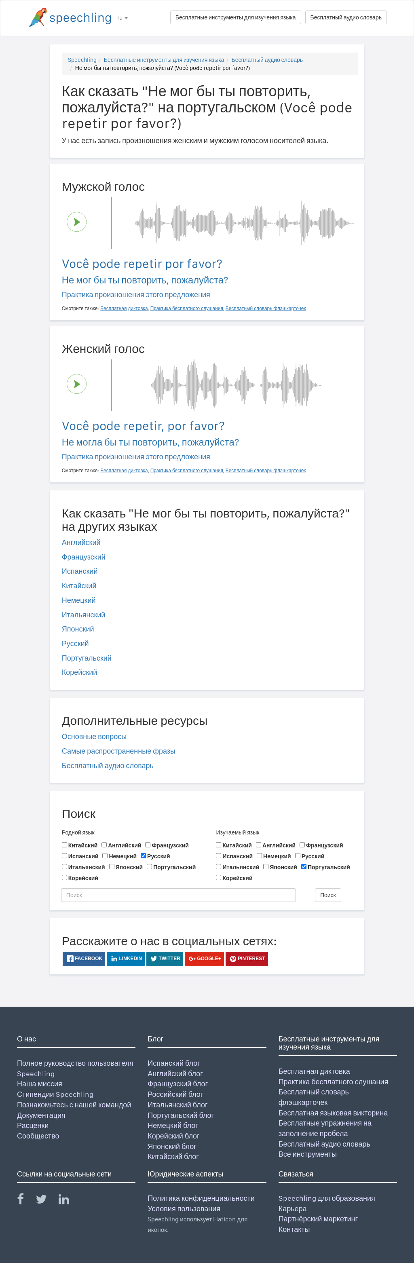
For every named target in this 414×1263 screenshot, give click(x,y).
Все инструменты (308, 1154)
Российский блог (175, 1094)
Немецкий (79, 600)
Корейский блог (173, 1136)
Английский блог (175, 1073)
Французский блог (178, 1083)
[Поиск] (178, 895)
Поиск (328, 895)
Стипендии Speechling (55, 1094)
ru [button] (122, 18)
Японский (78, 629)
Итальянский (84, 614)
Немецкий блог (173, 1125)
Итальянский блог (177, 1104)
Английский (81, 542)
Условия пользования (184, 1208)
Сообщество (38, 1136)
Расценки (33, 1125)
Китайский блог (173, 1156)
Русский (75, 643)
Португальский (87, 658)
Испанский (80, 571)
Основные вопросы (94, 736)
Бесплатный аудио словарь (346, 17)
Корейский (79, 672)
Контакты (294, 1229)
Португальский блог (181, 1115)
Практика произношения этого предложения (136, 294)
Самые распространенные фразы (118, 751)
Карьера (293, 1208)
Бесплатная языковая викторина (333, 1113)
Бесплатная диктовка (314, 1071)
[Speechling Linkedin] (69, 1201)
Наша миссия (39, 1083)
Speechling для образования (327, 1198)
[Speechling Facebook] (25, 1201)
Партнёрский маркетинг (318, 1218)
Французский (84, 557)
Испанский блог (174, 1063)
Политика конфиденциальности (201, 1198)
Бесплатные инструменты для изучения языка (235, 17)
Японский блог (172, 1146)
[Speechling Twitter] (46, 1201)
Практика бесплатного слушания (334, 1081)
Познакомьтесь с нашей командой (74, 1104)
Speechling (82, 60)
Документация (41, 1115)
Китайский (79, 585)
